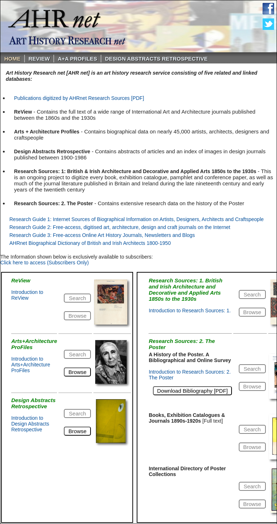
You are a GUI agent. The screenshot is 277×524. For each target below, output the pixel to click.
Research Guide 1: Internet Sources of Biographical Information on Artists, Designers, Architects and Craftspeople (136, 219)
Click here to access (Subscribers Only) (44, 262)
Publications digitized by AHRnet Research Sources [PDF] (79, 98)
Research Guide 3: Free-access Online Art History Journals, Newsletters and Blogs (102, 235)
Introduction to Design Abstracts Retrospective (30, 423)
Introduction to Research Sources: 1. (189, 310)
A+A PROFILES (77, 59)
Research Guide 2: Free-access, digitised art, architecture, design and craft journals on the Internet (119, 227)
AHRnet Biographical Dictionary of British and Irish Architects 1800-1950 (90, 243)
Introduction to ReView (27, 295)
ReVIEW (39, 59)
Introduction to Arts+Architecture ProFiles (30, 364)
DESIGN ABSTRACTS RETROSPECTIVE (156, 59)
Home (12, 59)
